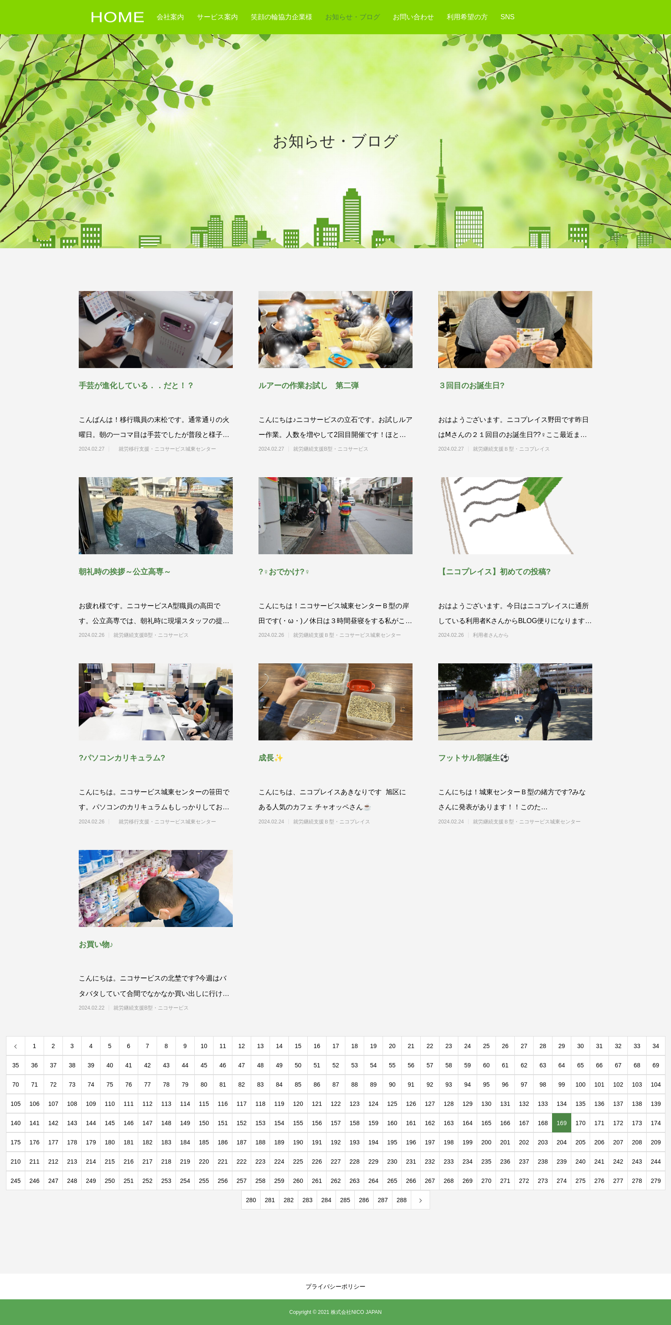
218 (166, 1161)
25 (486, 1046)
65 (580, 1065)
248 (72, 1180)
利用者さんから (527, 635)
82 (241, 1084)
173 (637, 1123)
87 (336, 1084)
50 (298, 1065)
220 (204, 1161)
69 (656, 1065)
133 (543, 1103)
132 (524, 1103)
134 (562, 1103)
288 (402, 1200)
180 (110, 1142)
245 (16, 1180)
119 (279, 1103)
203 (543, 1142)
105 (16, 1103)
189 (279, 1142)
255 (204, 1180)
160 (392, 1123)
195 (392, 1142)
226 (317, 1161)
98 (543, 1084)
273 (543, 1180)
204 (562, 1142)
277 (618, 1180)
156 (317, 1123)
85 (298, 1084)
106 (34, 1103)
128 (449, 1103)
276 (599, 1180)
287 (383, 1200)
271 (505, 1180)
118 (260, 1103)
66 (599, 1065)
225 (298, 1161)
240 (580, 1161)
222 (241, 1161)
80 (204, 1084)
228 (354, 1161)
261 (317, 1180)
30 (580, 1046)
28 (543, 1046)
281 (270, 1200)
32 (618, 1046)
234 (467, 1161)
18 (354, 1046)
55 (392, 1065)
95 (486, 1084)
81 (223, 1084)
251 (129, 1180)
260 (298, 1180)
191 (317, 1142)
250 (110, 1180)
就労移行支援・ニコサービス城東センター (167, 449)
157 (336, 1123)
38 (72, 1065)
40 (110, 1065)
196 (411, 1142)
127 (430, 1103)
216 (129, 1161)
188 (260, 1142)
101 (599, 1084)
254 (185, 1180)
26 (505, 1046)
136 (599, 1103)
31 (599, 1046)
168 (543, 1123)
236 (505, 1161)
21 (411, 1046)
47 (241, 1065)
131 (505, 1103)
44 (185, 1065)
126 (411, 1103)
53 (354, 1065)
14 (279, 1046)
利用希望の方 (467, 17)
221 (223, 1161)
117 (241, 1103)
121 (317, 1103)
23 (448, 1046)
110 (110, 1103)
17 (336, 1046)
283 (307, 1200)
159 (373, 1123)
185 (204, 1142)
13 (260, 1046)
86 (317, 1084)
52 (336, 1065)
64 (561, 1065)
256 (223, 1180)
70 (15, 1084)
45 (204, 1065)
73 (72, 1084)
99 (561, 1084)
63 (543, 1065)
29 (561, 1046)
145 (110, 1123)
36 (34, 1065)
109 (91, 1103)
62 (524, 1065)
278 (637, 1180)
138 (637, 1103)
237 (524, 1161)
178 (72, 1142)
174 (656, 1123)
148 (166, 1123)
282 (289, 1200)
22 (430, 1046)
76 (128, 1084)
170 (580, 1123)
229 (373, 1161)
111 (129, 1103)
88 (354, 1084)
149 (185, 1123)
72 (53, 1084)
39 (91, 1065)
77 (147, 1084)
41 (128, 1065)
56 (411, 1065)
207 (618, 1142)
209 (656, 1142)
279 (656, 1180)
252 (147, 1180)
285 (345, 1200)
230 (392, 1161)
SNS (508, 17)
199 (467, 1142)
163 (449, 1123)
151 (223, 1123)
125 (392, 1103)
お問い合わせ (413, 17)
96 (505, 1084)
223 (260, 1161)
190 (298, 1142)
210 (16, 1161)
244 (656, 1161)
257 (241, 1180)
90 (392, 1084)
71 (34, 1084)
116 (223, 1103)
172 (618, 1123)
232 (430, 1161)
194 (373, 1142)
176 (34, 1142)
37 (53, 1065)
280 (251, 1200)
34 (656, 1046)
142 (53, 1123)
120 (298, 1103)
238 (543, 1161)
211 (34, 1161)
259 (279, 1180)
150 (204, 1123)
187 (241, 1142)
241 (599, 1161)
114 (185, 1103)
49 (279, 1065)
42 (147, 1065)
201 (505, 1142)
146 (129, 1123)
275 (580, 1180)
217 (147, 1161)
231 (411, 1161)
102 (618, 1084)
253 (166, 1180)
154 (279, 1123)
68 (637, 1065)
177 (53, 1142)
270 (486, 1180)
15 (298, 1046)
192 (336, 1142)
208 (637, 1142)
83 (260, 1084)
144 (91, 1123)
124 (373, 1103)
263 (354, 1180)
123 (354, 1103)
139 (656, 1103)
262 (336, 1180)
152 (241, 1123)
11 (223, 1046)
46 (223, 1065)
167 (524, 1123)
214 (91, 1161)
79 (185, 1084)
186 (223, 1142)
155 (298, 1123)
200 (486, 1142)
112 (147, 1103)
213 (72, 1161)
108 (72, 1103)
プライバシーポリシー (335, 1286)
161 (411, 1123)
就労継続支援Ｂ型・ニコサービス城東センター (347, 635)
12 (241, 1046)
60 (486, 1065)
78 (166, 1084)
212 (53, 1161)
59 (467, 1065)
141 (34, 1123)
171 (599, 1123)
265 (392, 1180)
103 (637, 1084)
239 (562, 1161)
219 (185, 1161)
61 (505, 1065)
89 (373, 1084)
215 (110, 1161)
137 (618, 1103)
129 (467, 1103)
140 (16, 1123)
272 (524, 1180)
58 (448, 1065)
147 (147, 1123)
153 (260, 1123)
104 (656, 1084)
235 (486, 1161)
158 (354, 1123)
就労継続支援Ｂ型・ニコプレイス (527, 449)
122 (336, 1103)
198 (449, 1142)
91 (411, 1084)
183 (166, 1142)
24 (467, 1046)
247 (53, 1180)
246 (34, 1180)
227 (336, 1161)
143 (72, 1123)
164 (467, 1123)
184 (185, 1142)
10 (204, 1046)
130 (486, 1103)
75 (110, 1084)
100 (580, 1084)
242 (618, 1161)
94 (467, 1084)
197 (430, 1142)
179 (91, 1142)
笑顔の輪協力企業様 (281, 17)
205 (580, 1142)
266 (411, 1180)
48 (260, 1065)
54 (373, 1065)
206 (599, 1142)
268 (449, 1180)
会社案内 (170, 17)
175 (16, 1142)
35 (15, 1065)
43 (166, 1065)
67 (618, 1065)
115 (204, 1103)
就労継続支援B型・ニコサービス (346, 449)
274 (562, 1180)
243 (637, 1161)
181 (129, 1142)
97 (524, 1084)
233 (449, 1161)
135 (580, 1103)
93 (448, 1084)
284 (326, 1200)
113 (166, 1103)
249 (91, 1180)
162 (430, 1123)
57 (430, 1065)
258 (260, 1180)
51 (317, 1065)
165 (486, 1123)
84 (279, 1084)
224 (279, 1161)
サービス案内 (217, 17)
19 (373, 1046)
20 (392, 1046)
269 (467, 1180)
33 (637, 1046)
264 (373, 1180)
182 (147, 1142)
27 (524, 1046)
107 (53, 1103)
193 (354, 1142)
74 (91, 1084)
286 (364, 1200)
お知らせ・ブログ (352, 17)
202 (524, 1142)
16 (317, 1046)
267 (430, 1180)
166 (505, 1123)
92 (430, 1084)
